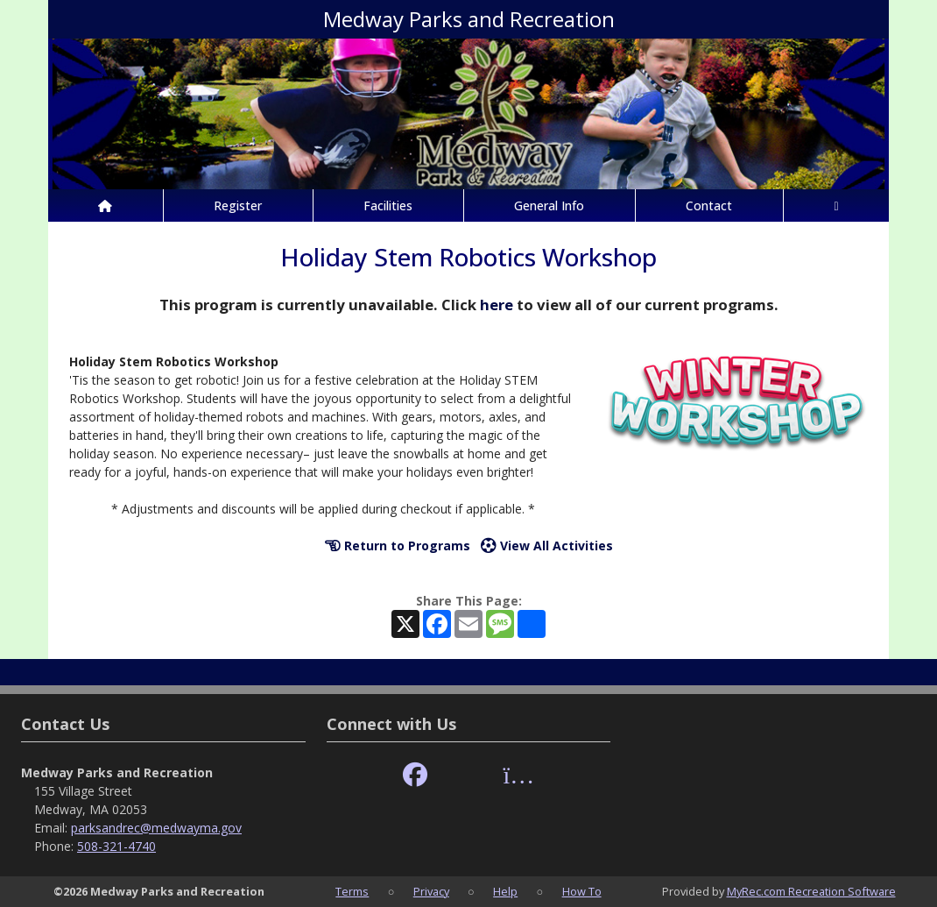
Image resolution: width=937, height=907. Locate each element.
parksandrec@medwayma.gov (156, 827)
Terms (352, 891)
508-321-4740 (116, 846)
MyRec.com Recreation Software (811, 891)
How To (582, 891)
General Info (549, 205)
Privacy (431, 891)
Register (238, 205)
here (496, 304)
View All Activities (547, 545)
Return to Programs (397, 545)
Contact (709, 205)
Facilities (387, 205)
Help (505, 891)
